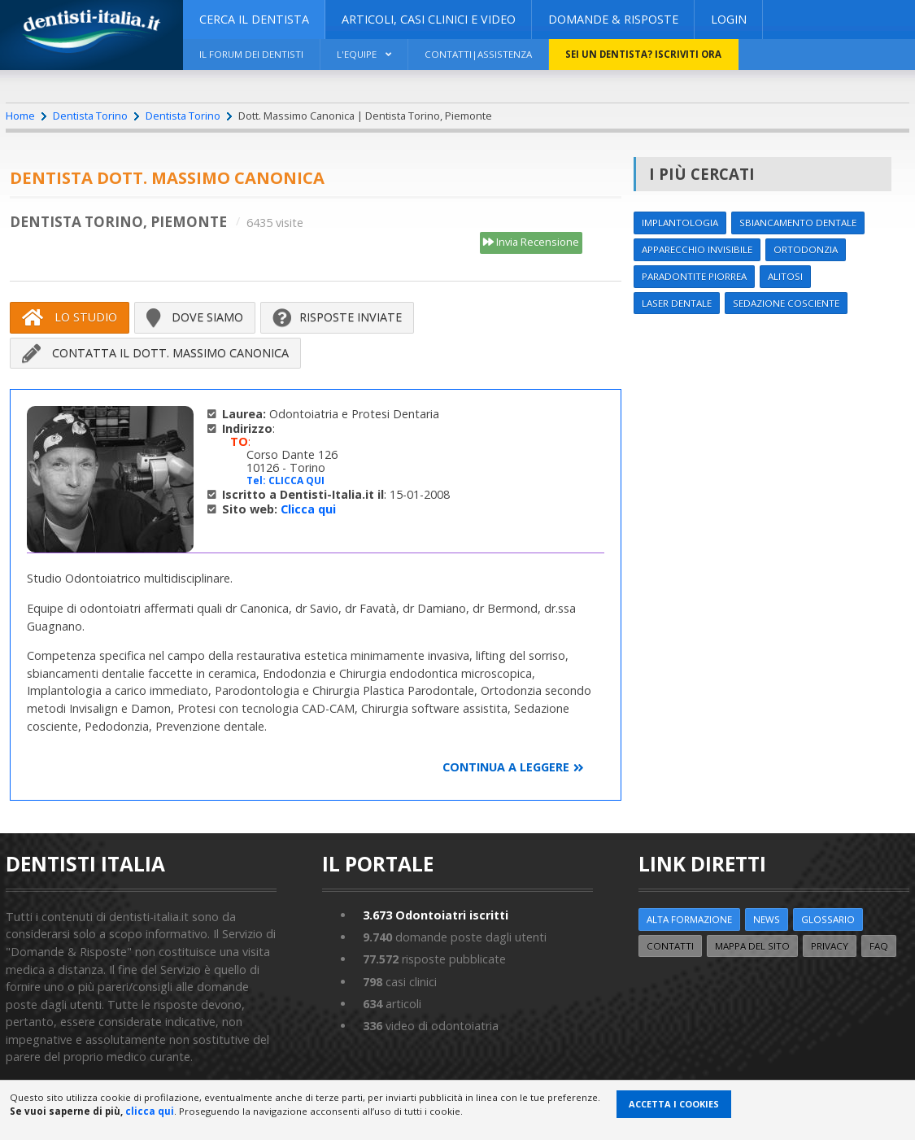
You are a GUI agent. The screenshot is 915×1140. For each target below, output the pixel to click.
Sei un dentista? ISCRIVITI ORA (643, 54)
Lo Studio (69, 317)
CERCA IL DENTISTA (254, 19)
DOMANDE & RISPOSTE (613, 19)
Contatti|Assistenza (478, 54)
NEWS (766, 919)
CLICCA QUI (296, 480)
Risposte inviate (337, 317)
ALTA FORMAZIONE (689, 919)
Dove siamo (194, 317)
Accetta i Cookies (674, 1104)
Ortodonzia (805, 249)
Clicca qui (308, 509)
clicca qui (149, 1111)
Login (729, 19)
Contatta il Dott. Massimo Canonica (155, 353)
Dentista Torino (90, 115)
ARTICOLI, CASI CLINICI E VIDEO (429, 19)
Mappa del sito (752, 946)
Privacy (829, 946)
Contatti (670, 946)
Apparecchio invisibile (697, 249)
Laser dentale (677, 303)
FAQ (878, 946)
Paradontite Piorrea (694, 276)
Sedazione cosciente (786, 303)
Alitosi (785, 276)
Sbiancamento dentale (797, 222)
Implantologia (680, 222)
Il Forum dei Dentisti (251, 54)
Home (20, 115)
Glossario (828, 919)
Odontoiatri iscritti (435, 915)
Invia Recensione (531, 242)
